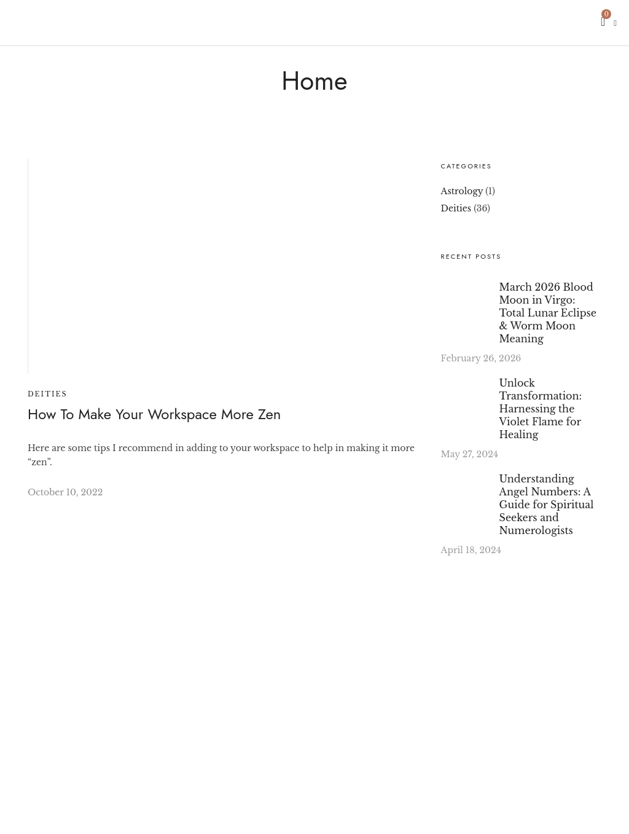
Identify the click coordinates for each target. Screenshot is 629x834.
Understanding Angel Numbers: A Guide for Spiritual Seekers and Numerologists (546, 505)
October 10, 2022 (65, 492)
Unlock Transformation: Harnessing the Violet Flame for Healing (540, 409)
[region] (160, 717)
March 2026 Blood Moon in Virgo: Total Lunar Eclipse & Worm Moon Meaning (547, 313)
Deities (48, 394)
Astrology (462, 191)
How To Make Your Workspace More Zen (154, 414)
